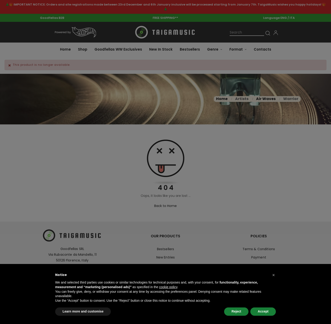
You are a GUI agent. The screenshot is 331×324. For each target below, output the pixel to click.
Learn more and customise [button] (83, 311)
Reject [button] (236, 311)
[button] (273, 275)
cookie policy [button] (168, 287)
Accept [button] (263, 311)
